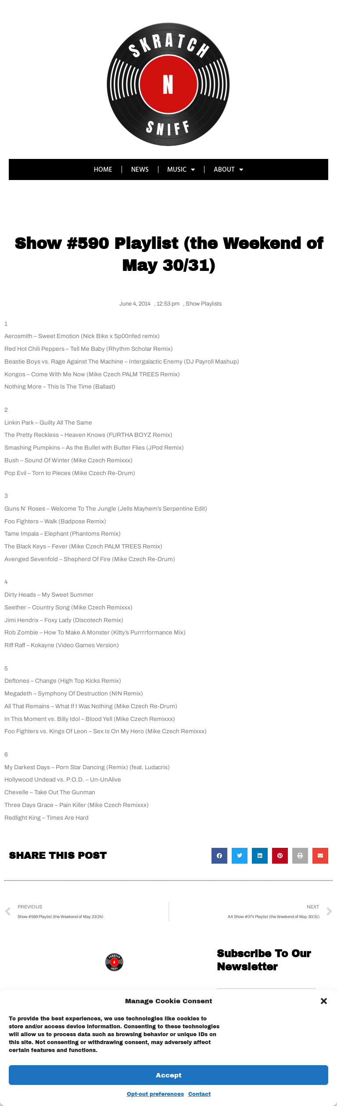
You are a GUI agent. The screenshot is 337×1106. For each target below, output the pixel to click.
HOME (103, 169)
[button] (323, 1001)
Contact (199, 1094)
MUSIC (181, 169)
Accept (169, 1075)
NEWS (140, 169)
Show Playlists (204, 304)
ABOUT (229, 169)
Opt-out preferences (155, 1094)
